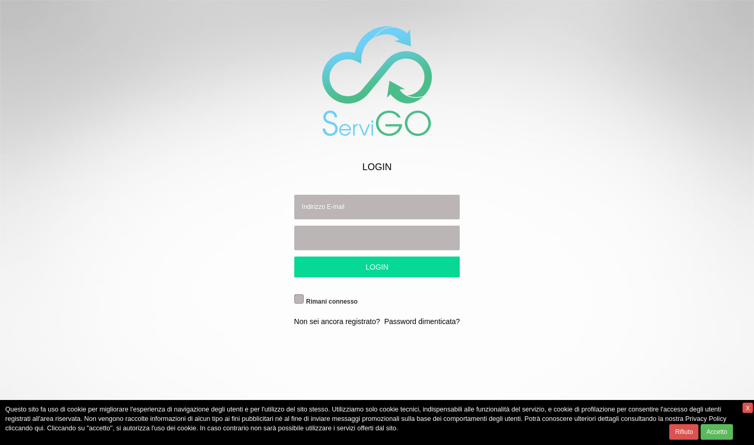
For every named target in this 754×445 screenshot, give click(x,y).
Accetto (716, 432)
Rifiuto (684, 432)
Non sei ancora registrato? (337, 321)
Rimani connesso (332, 301)
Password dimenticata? (422, 321)
